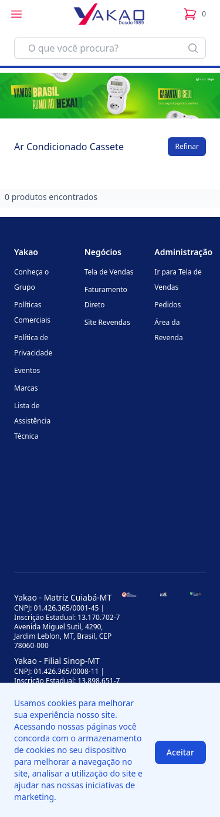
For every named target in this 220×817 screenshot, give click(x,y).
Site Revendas (107, 322)
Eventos (27, 370)
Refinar (187, 146)
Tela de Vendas (109, 272)
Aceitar (180, 752)
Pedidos (167, 305)
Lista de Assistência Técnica (32, 421)
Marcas (26, 388)
